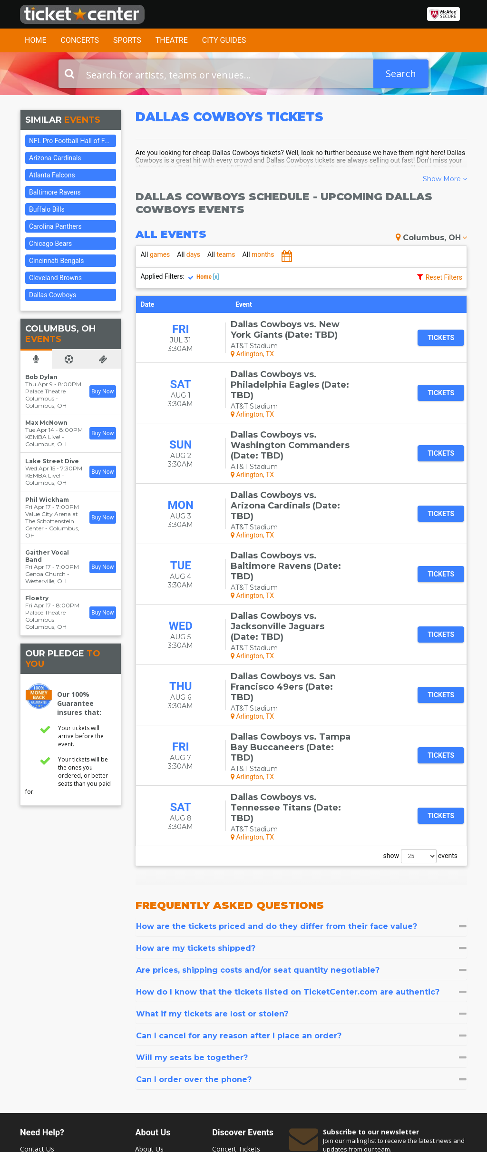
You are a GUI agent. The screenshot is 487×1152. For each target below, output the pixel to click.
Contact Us (37, 1027)
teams (221, 254)
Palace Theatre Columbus (45, 395)
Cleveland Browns (55, 278)
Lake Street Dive (52, 461)
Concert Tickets (236, 1027)
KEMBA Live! (42, 436)
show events (420, 734)
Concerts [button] (79, 40)
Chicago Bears (50, 243)
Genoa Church (45, 573)
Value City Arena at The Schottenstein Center (51, 521)
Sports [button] (127, 40)
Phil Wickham (47, 499)
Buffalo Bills (47, 209)
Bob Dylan (41, 377)
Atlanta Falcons (52, 175)
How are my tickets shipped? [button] (301, 826)
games (155, 254)
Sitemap (147, 1045)
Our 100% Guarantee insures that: (79, 703)
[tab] (301, 804)
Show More (445, 179)
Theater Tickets (236, 1036)
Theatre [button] (172, 40)
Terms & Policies (161, 1054)
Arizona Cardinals (55, 158)
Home (35, 40)
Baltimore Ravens (55, 192)
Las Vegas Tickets (239, 1054)
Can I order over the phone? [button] (301, 957)
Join (446, 1048)
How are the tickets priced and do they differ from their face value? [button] (301, 804)
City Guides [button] (224, 40)
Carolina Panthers (55, 226)
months (258, 254)
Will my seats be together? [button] (301, 935)
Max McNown (46, 422)
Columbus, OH (431, 237)
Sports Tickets (234, 1045)
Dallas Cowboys (52, 295)
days (188, 254)
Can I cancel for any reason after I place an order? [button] (301, 913)
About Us (149, 1027)
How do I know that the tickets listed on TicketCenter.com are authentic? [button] (301, 870)
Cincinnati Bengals (56, 260)
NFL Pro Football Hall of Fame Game (72, 141)
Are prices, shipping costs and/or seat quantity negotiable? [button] (301, 848)
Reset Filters (444, 277)
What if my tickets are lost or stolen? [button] (301, 892)
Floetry (37, 598)
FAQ (141, 1036)
